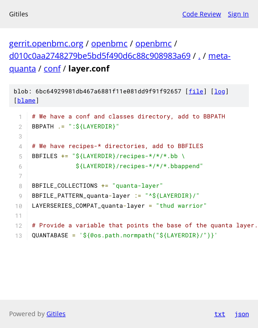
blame (26, 100)
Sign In (238, 14)
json (241, 313)
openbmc (109, 43)
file (196, 91)
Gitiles (56, 313)
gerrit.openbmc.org (46, 43)
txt (219, 313)
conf (52, 68)
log (219, 91)
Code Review (201, 14)
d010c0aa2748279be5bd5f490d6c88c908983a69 (100, 55)
